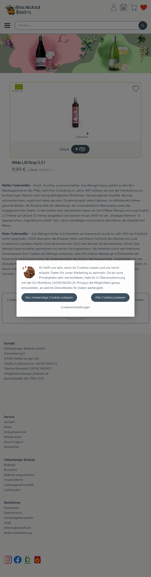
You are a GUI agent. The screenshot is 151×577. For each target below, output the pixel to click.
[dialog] (75, 288)
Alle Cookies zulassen (110, 297)
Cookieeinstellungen (75, 307)
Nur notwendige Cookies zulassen (49, 297)
